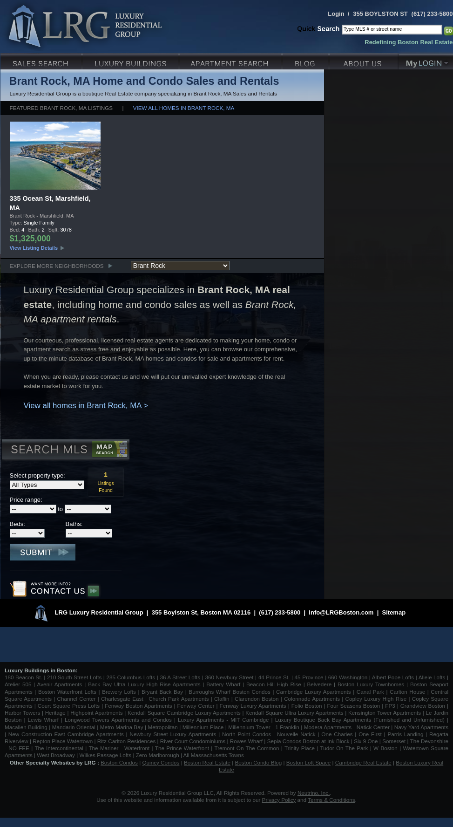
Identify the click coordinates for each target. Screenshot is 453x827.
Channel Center (76, 699)
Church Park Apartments (179, 699)
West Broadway (56, 755)
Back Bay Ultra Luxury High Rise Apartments (144, 684)
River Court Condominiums (192, 741)
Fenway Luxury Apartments (253, 706)
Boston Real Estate (207, 762)
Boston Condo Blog (258, 762)
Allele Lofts (432, 677)
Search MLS (64, 450)
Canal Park (370, 692)
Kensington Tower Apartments (384, 713)
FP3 (391, 706)
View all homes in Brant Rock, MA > (86, 405)
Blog (306, 60)
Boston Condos (119, 762)
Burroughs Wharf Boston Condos (229, 692)
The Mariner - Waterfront (118, 748)
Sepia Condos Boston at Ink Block (308, 741)
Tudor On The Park (344, 748)
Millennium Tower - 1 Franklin (263, 727)
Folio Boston (306, 706)
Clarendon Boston (257, 699)
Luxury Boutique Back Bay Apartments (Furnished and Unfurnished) (360, 720)
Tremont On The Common (246, 748)
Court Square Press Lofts (69, 706)
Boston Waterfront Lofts (67, 692)
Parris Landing (405, 734)
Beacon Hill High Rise (273, 684)
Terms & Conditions (331, 800)
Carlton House (407, 692)
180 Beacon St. (23, 677)
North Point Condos (246, 734)
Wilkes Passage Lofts (105, 755)
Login (336, 13)
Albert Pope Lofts (393, 677)
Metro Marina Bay (121, 727)
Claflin (222, 699)
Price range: (26, 499)
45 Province (309, 677)
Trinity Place (300, 748)
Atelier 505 (19, 684)
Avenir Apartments (59, 684)
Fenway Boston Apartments (138, 706)
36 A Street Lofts (180, 677)
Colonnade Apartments (312, 699)
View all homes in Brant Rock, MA (184, 108)
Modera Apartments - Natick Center (347, 727)
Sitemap (394, 612)
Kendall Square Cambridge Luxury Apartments (185, 713)
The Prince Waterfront (182, 748)
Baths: (74, 523)
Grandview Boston (422, 706)
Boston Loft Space (308, 762)
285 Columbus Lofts (130, 677)
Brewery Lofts (119, 692)
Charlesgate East (122, 699)
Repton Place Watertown (63, 741)
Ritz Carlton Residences (126, 741)
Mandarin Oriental (73, 727)
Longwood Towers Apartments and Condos (118, 720)
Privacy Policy (279, 800)
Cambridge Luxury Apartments (313, 692)
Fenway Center (196, 706)
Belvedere (319, 684)
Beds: (17, 523)
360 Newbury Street (229, 677)
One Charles (336, 734)
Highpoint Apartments (97, 713)
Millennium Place (203, 727)
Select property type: (37, 475)
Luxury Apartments (231, 60)
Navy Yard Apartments (421, 727)
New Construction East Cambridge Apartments (66, 734)
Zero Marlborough (157, 755)
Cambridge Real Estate (363, 762)
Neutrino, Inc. (313, 793)
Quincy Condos (161, 762)
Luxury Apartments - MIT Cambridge (223, 720)
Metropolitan (163, 727)
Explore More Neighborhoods (57, 266)
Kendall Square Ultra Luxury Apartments (294, 713)
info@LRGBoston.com (341, 612)
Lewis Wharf (43, 720)
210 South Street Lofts (74, 677)
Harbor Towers (22, 713)
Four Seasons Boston (354, 706)
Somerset (394, 741)
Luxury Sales (41, 60)
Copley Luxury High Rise (376, 699)
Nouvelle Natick (296, 734)
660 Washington (347, 677)
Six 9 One (366, 741)
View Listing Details (34, 248)
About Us (364, 60)
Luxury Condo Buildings (131, 60)
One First (370, 734)
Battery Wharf (223, 684)
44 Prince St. (274, 677)
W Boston (386, 748)
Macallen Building (26, 727)
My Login (426, 60)
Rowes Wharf (246, 741)
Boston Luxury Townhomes (371, 684)
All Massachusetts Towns (213, 755)
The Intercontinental (58, 748)
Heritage (55, 713)
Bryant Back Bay (162, 692)
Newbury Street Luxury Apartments (172, 734)
